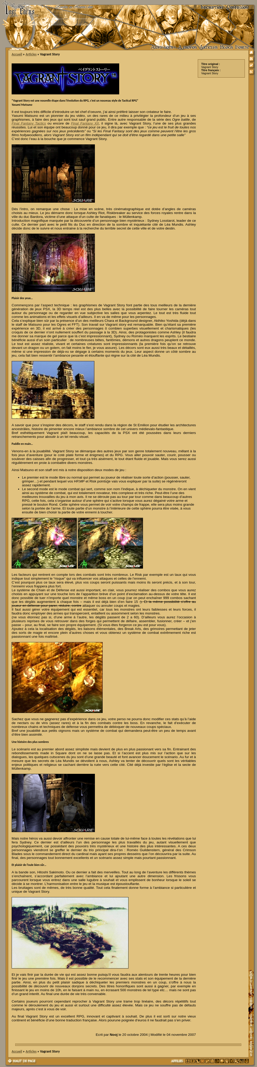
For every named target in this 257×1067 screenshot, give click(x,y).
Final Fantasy (85, 123)
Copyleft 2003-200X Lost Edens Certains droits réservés (251, 1014)
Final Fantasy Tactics (29, 123)
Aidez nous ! (163, 47)
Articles (208, 47)
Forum (242, 47)
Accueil (17, 54)
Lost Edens (18, 7)
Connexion (237, 7)
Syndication (252, 59)
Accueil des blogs (226, 47)
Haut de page (22, 1061)
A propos (187, 47)
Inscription (212, 7)
